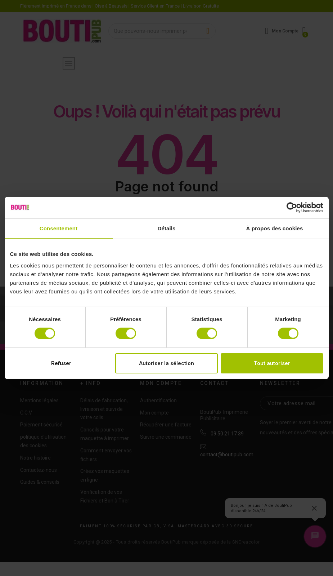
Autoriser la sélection (166, 363)
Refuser (61, 363)
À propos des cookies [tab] (274, 228)
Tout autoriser (272, 363)
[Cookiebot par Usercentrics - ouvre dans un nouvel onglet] (291, 207)
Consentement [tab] (58, 228)
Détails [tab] (167, 228)
